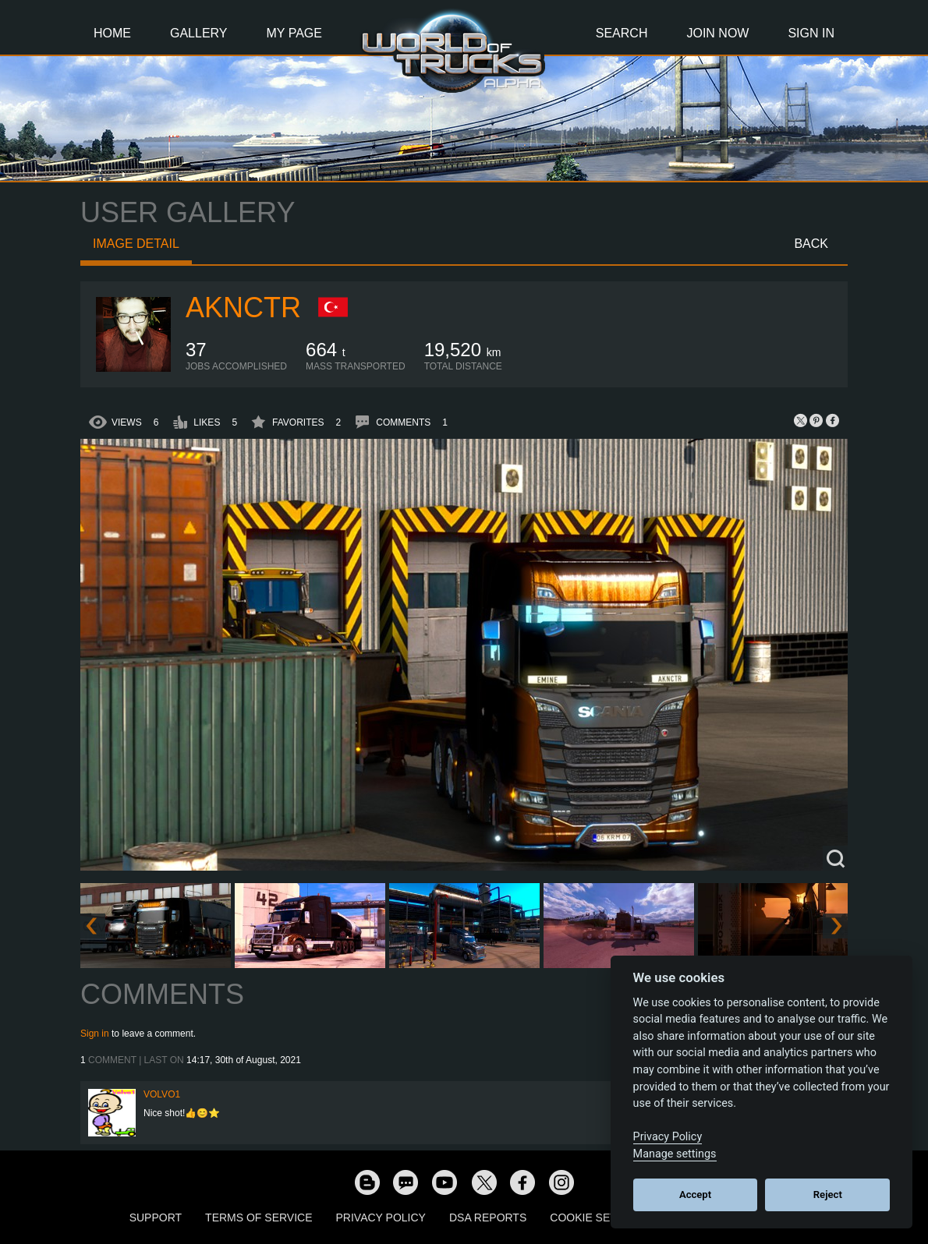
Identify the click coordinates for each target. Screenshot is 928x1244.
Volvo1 (161, 1094)
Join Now (717, 33)
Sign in (94, 1033)
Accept (695, 1194)
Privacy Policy (381, 1217)
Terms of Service (258, 1217)
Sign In (811, 33)
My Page (294, 33)
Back (811, 243)
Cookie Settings (600, 1217)
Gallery (199, 33)
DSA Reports (487, 1217)
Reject (827, 1194)
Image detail (136, 243)
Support (155, 1217)
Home (112, 33)
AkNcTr (243, 307)
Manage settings (675, 1154)
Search (622, 33)
